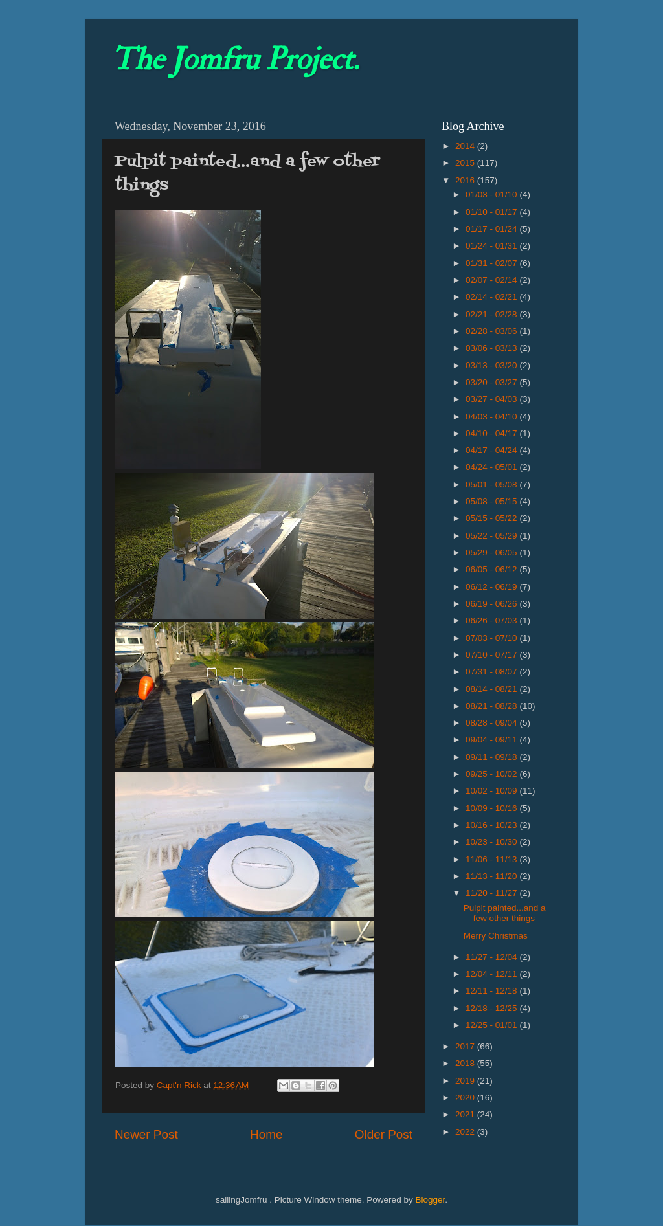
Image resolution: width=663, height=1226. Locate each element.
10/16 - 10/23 (492, 825)
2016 (466, 180)
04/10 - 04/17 (492, 433)
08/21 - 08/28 (492, 706)
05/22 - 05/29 (492, 536)
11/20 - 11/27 (492, 893)
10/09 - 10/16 (492, 808)
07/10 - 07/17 (492, 655)
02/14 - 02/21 (492, 297)
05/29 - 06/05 (492, 552)
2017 (466, 1046)
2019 (466, 1081)
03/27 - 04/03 (492, 399)
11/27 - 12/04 (492, 957)
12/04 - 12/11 (492, 974)
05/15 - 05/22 (492, 518)
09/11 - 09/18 (492, 757)
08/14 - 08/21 (492, 689)
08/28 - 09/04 (492, 723)
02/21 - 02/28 (492, 314)
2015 (466, 163)
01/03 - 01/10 (492, 194)
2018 (466, 1063)
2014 (466, 146)
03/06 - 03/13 (492, 348)
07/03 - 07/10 (492, 638)
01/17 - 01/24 (492, 229)
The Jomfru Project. (235, 59)
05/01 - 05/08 (492, 484)
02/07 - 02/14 (492, 280)
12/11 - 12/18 (492, 991)
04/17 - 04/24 (492, 450)
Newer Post (146, 1134)
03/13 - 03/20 (492, 365)
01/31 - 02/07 (492, 263)
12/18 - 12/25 (492, 1008)
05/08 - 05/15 (492, 501)
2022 (466, 1132)
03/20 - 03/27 (492, 382)
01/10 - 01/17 (492, 212)
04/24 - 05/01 (492, 467)
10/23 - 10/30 (492, 842)
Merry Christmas (496, 936)
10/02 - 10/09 (492, 791)
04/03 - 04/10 (492, 416)
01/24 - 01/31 (492, 246)
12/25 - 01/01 (492, 1025)
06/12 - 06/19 (492, 587)
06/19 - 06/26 (492, 603)
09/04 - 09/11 (492, 739)
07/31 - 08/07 (492, 671)
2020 (466, 1097)
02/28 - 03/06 (492, 331)
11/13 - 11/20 (492, 876)
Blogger (430, 1200)
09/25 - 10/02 (492, 774)
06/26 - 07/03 (492, 620)
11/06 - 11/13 (492, 859)
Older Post (383, 1134)
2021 (466, 1114)
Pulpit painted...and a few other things (505, 913)
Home (266, 1134)
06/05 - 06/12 (492, 569)
